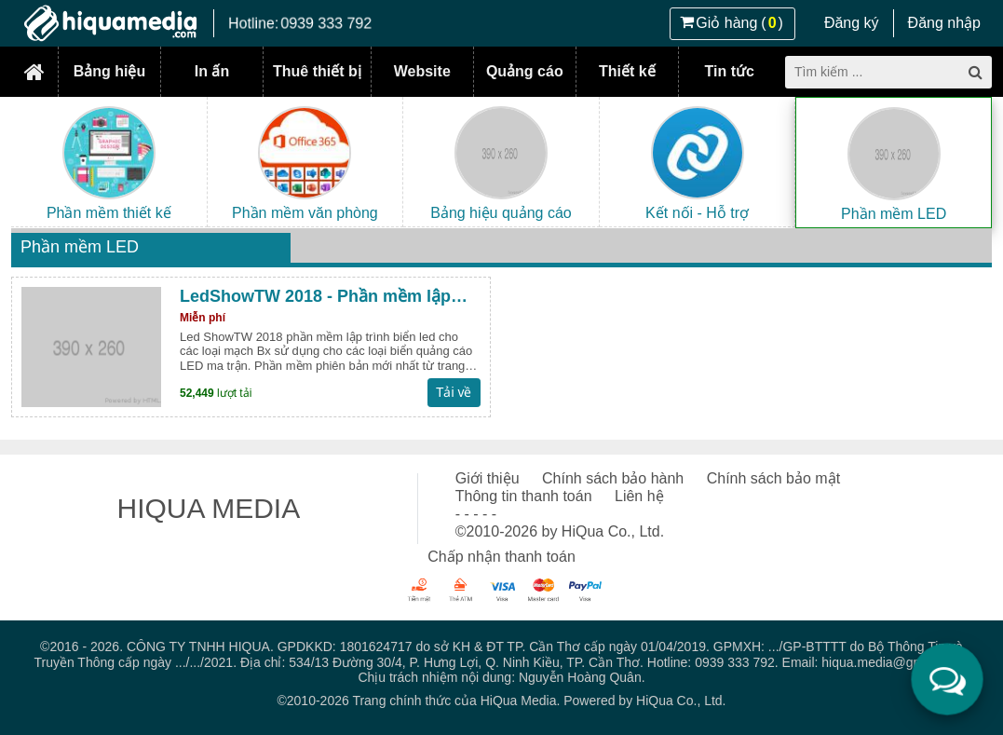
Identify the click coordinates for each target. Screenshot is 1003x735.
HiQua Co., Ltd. (613, 531)
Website (422, 71)
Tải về (454, 392)
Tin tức (729, 71)
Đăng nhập (944, 23)
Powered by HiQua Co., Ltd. (644, 700)
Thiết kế (627, 71)
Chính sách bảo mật (773, 478)
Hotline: (300, 23)
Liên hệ (639, 496)
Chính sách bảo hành (613, 478)
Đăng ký (851, 23)
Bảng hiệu (110, 71)
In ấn (212, 71)
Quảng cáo (524, 71)
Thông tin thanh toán (523, 496)
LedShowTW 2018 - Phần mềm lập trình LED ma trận (315, 297)
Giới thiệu (487, 478)
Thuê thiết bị (317, 71)
